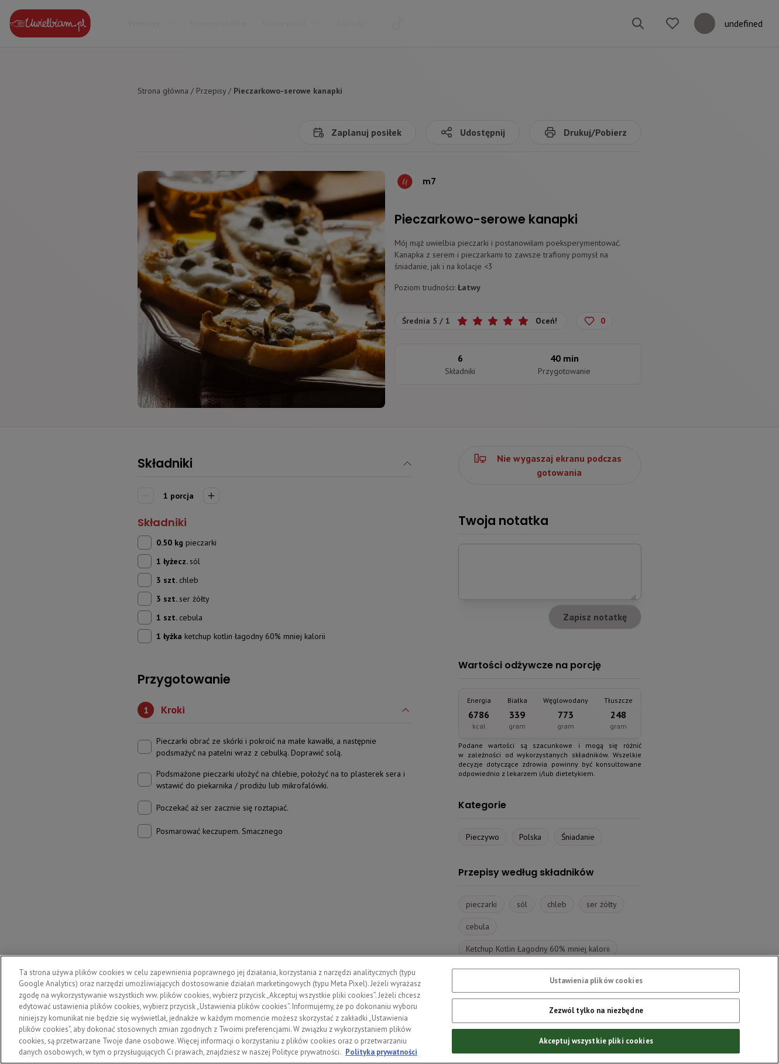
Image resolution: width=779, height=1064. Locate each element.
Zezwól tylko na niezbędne (596, 1032)
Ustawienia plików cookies (596, 1002)
